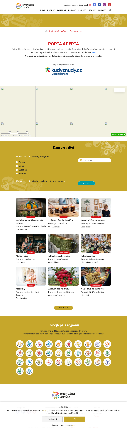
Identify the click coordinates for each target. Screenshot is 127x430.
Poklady (72, 10)
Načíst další (63, 307)
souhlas (46, 410)
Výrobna (23, 170)
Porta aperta (76, 31)
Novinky (51, 10)
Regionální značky (55, 31)
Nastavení (52, 419)
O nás (42, 10)
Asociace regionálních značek (75, 5)
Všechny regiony (39, 181)
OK (75, 419)
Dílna (21, 166)
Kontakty (102, 10)
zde (73, 425)
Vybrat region (56, 181)
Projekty (82, 10)
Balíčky (92, 10)
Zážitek (22, 174)
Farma (22, 162)
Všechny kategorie (40, 156)
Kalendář (61, 10)
